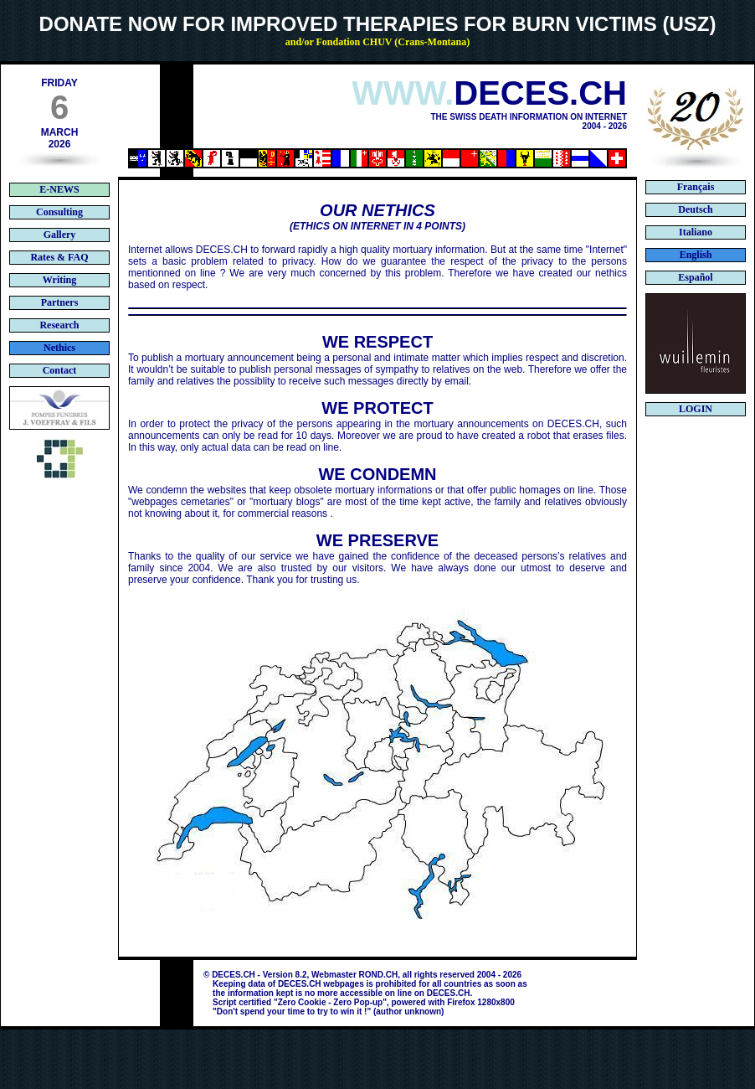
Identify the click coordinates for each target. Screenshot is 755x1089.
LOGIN (695, 409)
